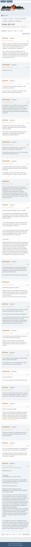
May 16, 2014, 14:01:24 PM (7, 122)
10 (20, 30)
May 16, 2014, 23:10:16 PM (7, 332)
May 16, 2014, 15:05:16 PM (7, 163)
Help (10, 543)
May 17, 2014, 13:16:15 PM (7, 429)
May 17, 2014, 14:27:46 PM (7, 445)
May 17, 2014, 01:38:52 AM (7, 373)
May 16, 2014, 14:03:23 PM (7, 144)
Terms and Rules (14, 543)
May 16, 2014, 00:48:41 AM (7, 67)
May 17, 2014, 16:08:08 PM (7, 465)
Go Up (2, 534)
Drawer (6, 38)
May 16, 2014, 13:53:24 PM (7, 83)
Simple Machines (19, 545)
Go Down (3, 30)
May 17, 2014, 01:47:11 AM (7, 389)
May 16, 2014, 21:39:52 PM (7, 264)
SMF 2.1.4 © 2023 (11, 545)
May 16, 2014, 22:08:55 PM (7, 284)
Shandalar (7, 64)
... (19, 30)
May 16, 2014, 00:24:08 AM (7, 40)
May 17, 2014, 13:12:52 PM (7, 405)
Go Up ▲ (20, 543)
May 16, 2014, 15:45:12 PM (7, 183)
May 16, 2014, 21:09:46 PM (7, 207)
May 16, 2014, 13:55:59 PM (7, 102)
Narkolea (6, 181)
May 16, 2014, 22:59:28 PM (7, 306)
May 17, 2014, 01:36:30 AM (7, 354)
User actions (26, 33)
